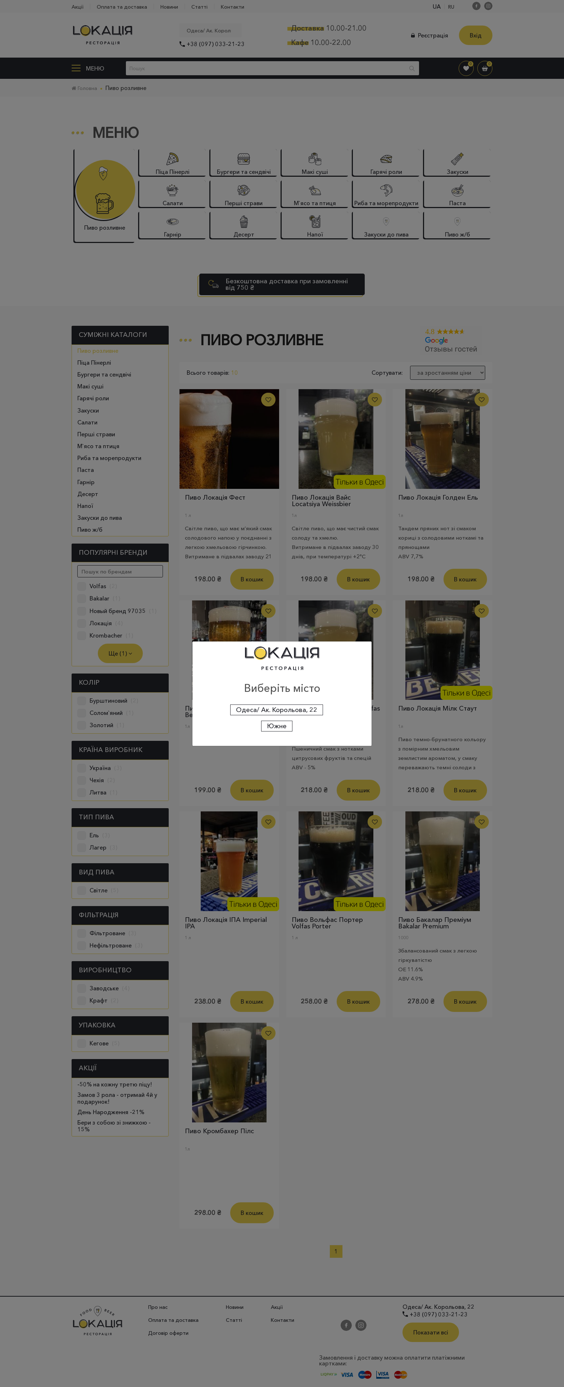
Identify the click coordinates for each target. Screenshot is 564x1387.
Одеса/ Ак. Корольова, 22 (276, 710)
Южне (277, 726)
